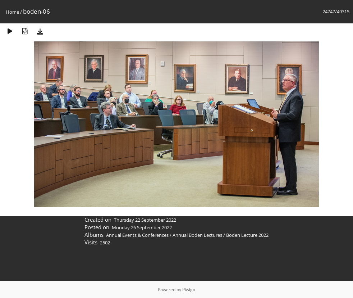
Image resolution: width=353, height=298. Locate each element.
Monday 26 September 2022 (142, 227)
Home (12, 12)
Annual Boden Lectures (197, 235)
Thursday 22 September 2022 (145, 220)
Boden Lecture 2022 (247, 235)
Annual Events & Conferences (137, 235)
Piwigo (188, 289)
